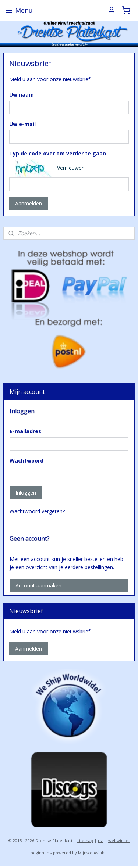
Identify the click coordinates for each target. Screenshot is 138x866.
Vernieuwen (71, 167)
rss (100, 840)
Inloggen (25, 492)
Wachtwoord (26, 460)
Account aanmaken (38, 585)
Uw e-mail (22, 123)
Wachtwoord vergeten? (37, 511)
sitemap (85, 840)
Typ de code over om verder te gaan (57, 153)
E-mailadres (25, 431)
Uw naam (21, 94)
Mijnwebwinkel (93, 852)
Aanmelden (28, 203)
